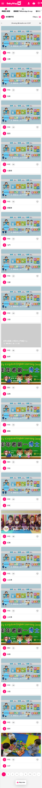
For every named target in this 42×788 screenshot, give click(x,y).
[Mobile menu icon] (2, 3)
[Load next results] (40, 23)
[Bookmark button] (37, 53)
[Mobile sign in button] (28, 3)
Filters (37, 17)
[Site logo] (13, 3)
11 (34, 774)
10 (30, 774)
